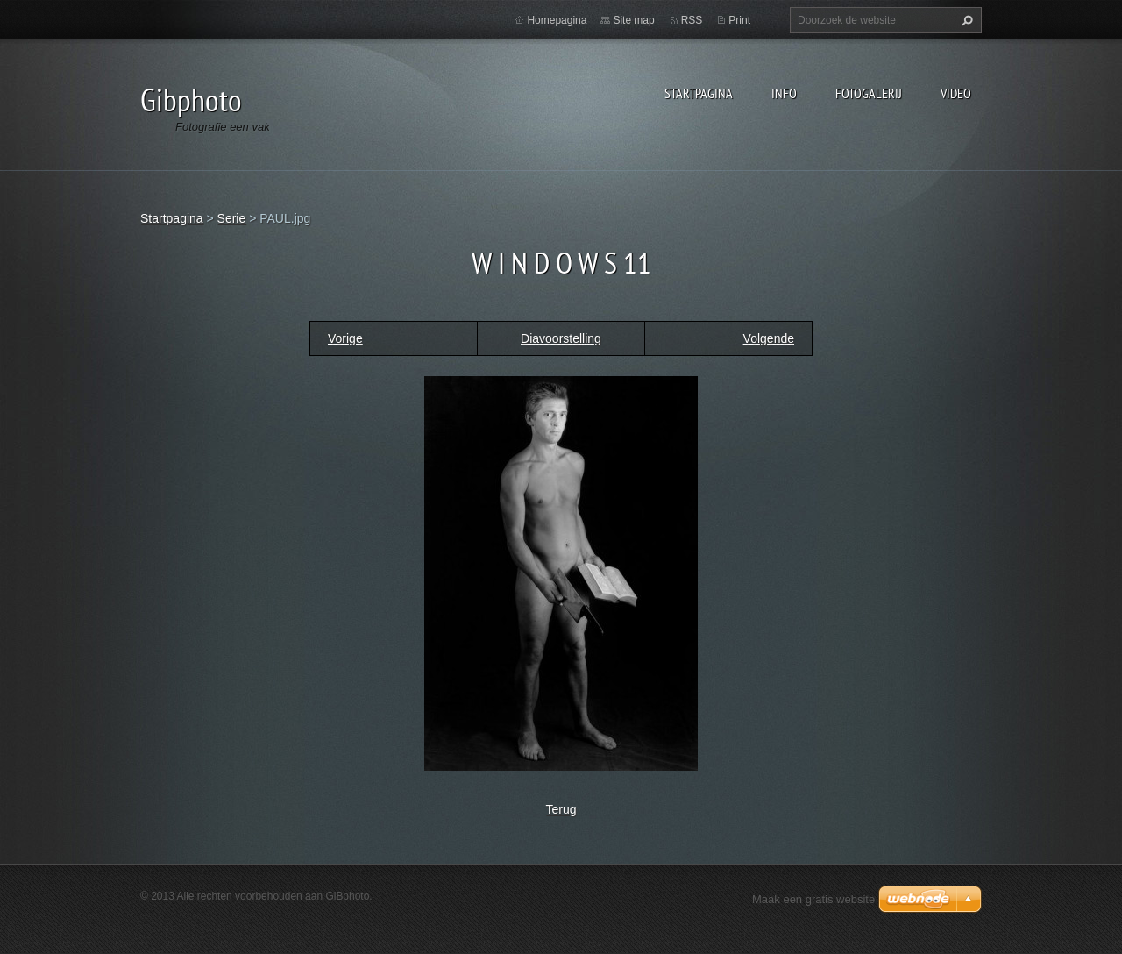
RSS (692, 20)
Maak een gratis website (813, 899)
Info (784, 93)
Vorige (345, 338)
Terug (560, 809)
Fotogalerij (868, 93)
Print (739, 20)
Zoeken (965, 20)
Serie (231, 218)
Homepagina (556, 20)
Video (956, 93)
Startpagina (698, 93)
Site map (633, 20)
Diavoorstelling (561, 338)
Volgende (768, 338)
